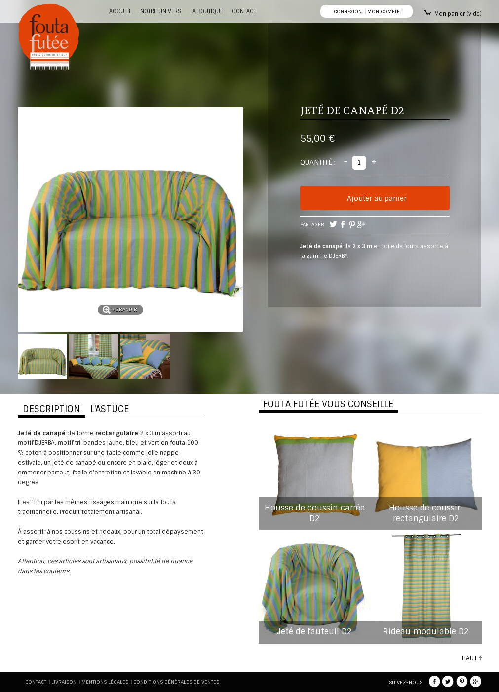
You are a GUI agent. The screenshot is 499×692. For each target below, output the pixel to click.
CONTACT (244, 11)
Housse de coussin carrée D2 (315, 513)
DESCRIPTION (51, 409)
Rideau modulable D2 (426, 631)
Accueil (120, 11)
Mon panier (458, 13)
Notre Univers (160, 11)
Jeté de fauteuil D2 (314, 631)
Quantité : (318, 162)
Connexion (348, 11)
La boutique (206, 11)
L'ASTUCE (109, 409)
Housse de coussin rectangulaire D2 (425, 513)
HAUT (469, 658)
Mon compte (383, 11)
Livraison (64, 682)
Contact (35, 682)
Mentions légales (104, 682)
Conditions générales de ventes (176, 682)
